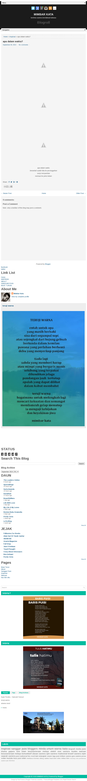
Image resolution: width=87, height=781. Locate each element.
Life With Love (9, 503)
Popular (5, 692)
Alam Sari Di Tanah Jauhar (14, 536)
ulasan (35, 754)
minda (42, 748)
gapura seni (14, 751)
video (59, 758)
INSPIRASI (5, 279)
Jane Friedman (9, 546)
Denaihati (7, 494)
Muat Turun (5, 567)
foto (29, 756)
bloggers (33, 748)
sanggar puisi (19, 748)
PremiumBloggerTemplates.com (53, 779)
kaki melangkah (40, 756)
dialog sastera (44, 758)
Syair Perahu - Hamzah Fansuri (12, 697)
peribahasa (82, 758)
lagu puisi (56, 756)
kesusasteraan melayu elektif (42, 751)
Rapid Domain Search (69, 779)
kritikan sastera (65, 756)
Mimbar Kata (19, 293)
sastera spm (44, 754)
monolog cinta (74, 758)
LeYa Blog (8, 521)
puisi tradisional (21, 756)
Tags (13, 692)
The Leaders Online (12, 480)
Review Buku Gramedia (13, 512)
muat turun (53, 758)
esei (59, 751)
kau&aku (10, 758)
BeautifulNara (9, 498)
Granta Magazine (10, 541)
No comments (23, 45)
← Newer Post (6, 193)
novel (33, 756)
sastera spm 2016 (6, 760)
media (78, 749)
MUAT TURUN (6, 285)
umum (50, 748)
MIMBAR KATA (43, 14)
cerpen (49, 756)
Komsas (36, 758)
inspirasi (13, 37)
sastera (78, 756)
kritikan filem (65, 758)
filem (13, 760)
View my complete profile (20, 297)
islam (24, 751)
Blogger (48, 264)
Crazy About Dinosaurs (13, 552)
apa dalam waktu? (13, 41)
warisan (82, 751)
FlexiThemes (21, 779)
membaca (30, 758)
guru (73, 756)
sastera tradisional (58, 754)
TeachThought (9, 549)
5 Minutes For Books (12, 533)
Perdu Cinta (8, 517)
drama (4, 751)
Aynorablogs (9, 485)
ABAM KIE (8, 539)
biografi (71, 749)
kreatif (70, 754)
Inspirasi (4, 573)
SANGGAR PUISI (7, 283)
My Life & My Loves (11, 507)
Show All (83, 525)
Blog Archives (23, 692)
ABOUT (4, 281)
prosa (84, 756)
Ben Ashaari (8, 554)
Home (6, 37)
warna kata (61, 748)
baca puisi (17, 758)
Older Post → (81, 193)
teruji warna (8, 306)
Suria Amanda (9, 489)
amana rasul (5, 703)
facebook (4, 267)
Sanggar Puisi (6, 571)
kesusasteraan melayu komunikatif (16, 754)
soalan (3, 758)
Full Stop (7, 544)
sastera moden (70, 751)
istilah (24, 758)
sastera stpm (80, 754)
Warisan (4, 575)
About (3, 569)
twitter (3, 269)
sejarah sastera (8, 756)
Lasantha (39, 779)
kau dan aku (5, 577)
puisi (84, 749)
